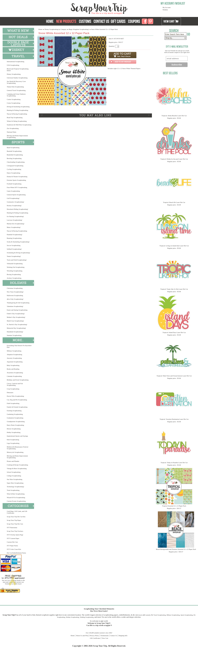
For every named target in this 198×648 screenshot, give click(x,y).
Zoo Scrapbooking (13, 128)
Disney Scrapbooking (14, 74)
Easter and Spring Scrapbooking (17, 310)
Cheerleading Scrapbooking (16, 162)
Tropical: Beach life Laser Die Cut (174, 202)
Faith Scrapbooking (13, 403)
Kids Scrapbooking (13, 439)
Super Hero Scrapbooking (15, 483)
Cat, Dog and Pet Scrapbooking (17, 400)
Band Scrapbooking (13, 147)
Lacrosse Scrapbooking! (14, 220)
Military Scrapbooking (14, 351)
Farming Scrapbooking (14, 410)
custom (147, 615)
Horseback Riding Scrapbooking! (17, 209)
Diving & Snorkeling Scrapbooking (18, 106)
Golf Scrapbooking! (13, 198)
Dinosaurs (10, 392)
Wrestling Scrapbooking (14, 271)
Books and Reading (13, 369)
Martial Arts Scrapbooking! (15, 224)
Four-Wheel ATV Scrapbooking (17, 187)
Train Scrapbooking (13, 490)
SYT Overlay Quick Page (15, 535)
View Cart (105, 638)
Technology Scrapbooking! (15, 486)
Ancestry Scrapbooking (14, 358)
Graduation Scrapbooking (15, 418)
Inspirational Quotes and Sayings (17, 436)
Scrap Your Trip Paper (14, 520)
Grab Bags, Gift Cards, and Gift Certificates (17, 512)
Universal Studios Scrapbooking (17, 78)
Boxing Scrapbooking (14, 274)
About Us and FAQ (82, 635)
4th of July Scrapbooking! (15, 299)
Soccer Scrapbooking (13, 245)
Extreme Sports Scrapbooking (16, 180)
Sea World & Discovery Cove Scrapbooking (16, 82)
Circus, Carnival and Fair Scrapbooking (15, 384)
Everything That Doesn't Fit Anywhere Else (19, 346)
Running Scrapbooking (14, 238)
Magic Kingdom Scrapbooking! (79, 29)
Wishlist (165, 10)
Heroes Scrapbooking (14, 429)
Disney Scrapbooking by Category (55, 29)
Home (40, 29)
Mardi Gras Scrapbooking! (15, 321)
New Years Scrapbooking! (15, 292)
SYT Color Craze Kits (14, 549)
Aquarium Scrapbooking (14, 362)
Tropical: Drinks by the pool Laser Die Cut (174, 159)
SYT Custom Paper (13, 538)
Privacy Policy (94, 635)
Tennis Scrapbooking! (14, 256)
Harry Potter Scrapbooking (15, 425)
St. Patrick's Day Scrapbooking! (17, 324)
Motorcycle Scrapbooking (15, 452)
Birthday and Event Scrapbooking (17, 380)
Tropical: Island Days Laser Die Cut (174, 332)
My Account (167, 7)
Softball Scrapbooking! (14, 249)
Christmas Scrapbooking (14, 288)
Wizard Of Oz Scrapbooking (16, 497)
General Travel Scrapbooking (16, 90)
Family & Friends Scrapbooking (17, 407)
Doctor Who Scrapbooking (15, 396)
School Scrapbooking (13, 472)
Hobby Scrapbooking (13, 432)
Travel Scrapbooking (160, 615)
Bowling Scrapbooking (14, 158)
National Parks (11, 132)
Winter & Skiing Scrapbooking (17, 121)
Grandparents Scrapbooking (16, 421)
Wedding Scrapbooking (86, 617)
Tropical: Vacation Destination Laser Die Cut (174, 419)
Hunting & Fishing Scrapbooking (17, 110)
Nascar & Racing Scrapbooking (17, 114)
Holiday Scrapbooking (72, 617)
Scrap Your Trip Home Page (79, 8)
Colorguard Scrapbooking (15, 165)
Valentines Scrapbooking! (15, 306)
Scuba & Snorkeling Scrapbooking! (18, 242)
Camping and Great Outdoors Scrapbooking (16, 95)
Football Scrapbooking (14, 184)
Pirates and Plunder (13, 461)
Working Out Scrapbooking (15, 267)
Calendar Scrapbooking (14, 376)
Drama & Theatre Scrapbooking (17, 176)
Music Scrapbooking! (14, 227)
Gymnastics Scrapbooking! (15, 202)
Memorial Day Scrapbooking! (16, 328)
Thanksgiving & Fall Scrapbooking (18, 303)
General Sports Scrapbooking (16, 195)
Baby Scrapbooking (13, 365)
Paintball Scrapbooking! (14, 234)
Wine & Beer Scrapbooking (15, 494)
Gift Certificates (95, 638)
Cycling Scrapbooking (14, 169)
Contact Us (113, 635)
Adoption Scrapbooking (14, 354)
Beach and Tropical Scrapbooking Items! (17, 69)
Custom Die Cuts (12, 542)
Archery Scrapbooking (14, 278)
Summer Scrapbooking (14, 335)
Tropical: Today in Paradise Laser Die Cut (174, 462)
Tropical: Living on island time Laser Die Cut (174, 246)
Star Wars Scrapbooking (14, 479)
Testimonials (104, 635)
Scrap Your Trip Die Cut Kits (16, 516)
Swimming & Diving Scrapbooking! (18, 253)
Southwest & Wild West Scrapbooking (19, 125)
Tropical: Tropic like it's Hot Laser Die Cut (174, 289)
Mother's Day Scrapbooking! (16, 317)
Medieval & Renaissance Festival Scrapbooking (17, 447)
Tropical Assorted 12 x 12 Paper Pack (174, 506)
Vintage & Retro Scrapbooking (17, 468)
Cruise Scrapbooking (13, 103)
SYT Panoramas (12, 527)
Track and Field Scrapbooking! (17, 260)
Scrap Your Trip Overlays (15, 531)
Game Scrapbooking (13, 191)
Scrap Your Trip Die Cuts (15, 524)
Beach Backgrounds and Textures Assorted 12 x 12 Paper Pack (176, 549)
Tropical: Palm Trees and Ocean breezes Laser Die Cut (174, 376)
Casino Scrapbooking (13, 99)
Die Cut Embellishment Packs (16, 553)
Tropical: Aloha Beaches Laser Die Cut (174, 115)
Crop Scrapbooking (13, 389)
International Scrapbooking (15, 61)
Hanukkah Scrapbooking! (15, 332)
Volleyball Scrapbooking (15, 263)
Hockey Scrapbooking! (14, 205)
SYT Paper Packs (12, 545)
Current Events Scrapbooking (16, 501)
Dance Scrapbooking (13, 173)
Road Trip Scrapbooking (14, 117)
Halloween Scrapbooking (15, 295)
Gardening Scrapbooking (15, 414)
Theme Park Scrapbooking (15, 87)
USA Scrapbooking (13, 65)
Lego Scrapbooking (13, 443)
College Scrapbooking (14, 476)
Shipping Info (123, 635)
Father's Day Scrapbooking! (16, 313)
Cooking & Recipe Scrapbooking (17, 465)
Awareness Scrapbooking (15, 372)
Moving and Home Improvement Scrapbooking (17, 136)
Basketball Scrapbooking (15, 155)
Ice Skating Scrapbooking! (15, 216)
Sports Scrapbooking (187, 615)
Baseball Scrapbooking (14, 151)
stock (140, 615)
